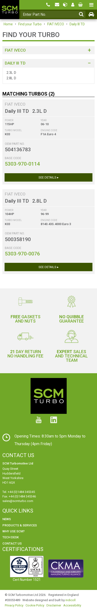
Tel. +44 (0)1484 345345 (18, 492)
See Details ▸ (49, 177)
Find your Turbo (30, 24)
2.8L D (11, 78)
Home (8, 24)
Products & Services (19, 525)
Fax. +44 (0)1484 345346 (19, 496)
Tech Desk (10, 537)
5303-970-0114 (22, 164)
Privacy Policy (14, 605)
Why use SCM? (13, 531)
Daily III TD (77, 24)
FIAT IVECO (55, 24)
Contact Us (12, 543)
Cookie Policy (35, 605)
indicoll (70, 600)
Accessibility (72, 605)
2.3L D (11, 72)
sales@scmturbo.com (17, 501)
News (6, 519)
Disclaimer (53, 605)
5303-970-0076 (22, 254)
